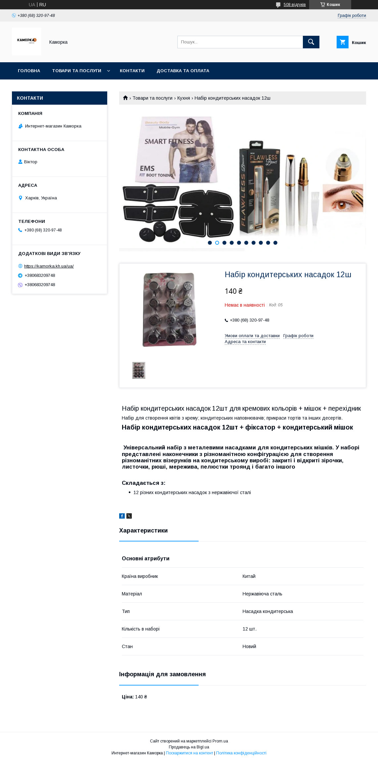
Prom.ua (220, 741)
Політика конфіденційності (241, 753)
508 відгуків (295, 4)
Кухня (183, 98)
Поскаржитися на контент (189, 753)
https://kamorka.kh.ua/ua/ (49, 266)
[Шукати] (311, 42)
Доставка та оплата (183, 70)
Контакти (132, 70)
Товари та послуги (76, 70)
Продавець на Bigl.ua (189, 747)
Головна (29, 70)
